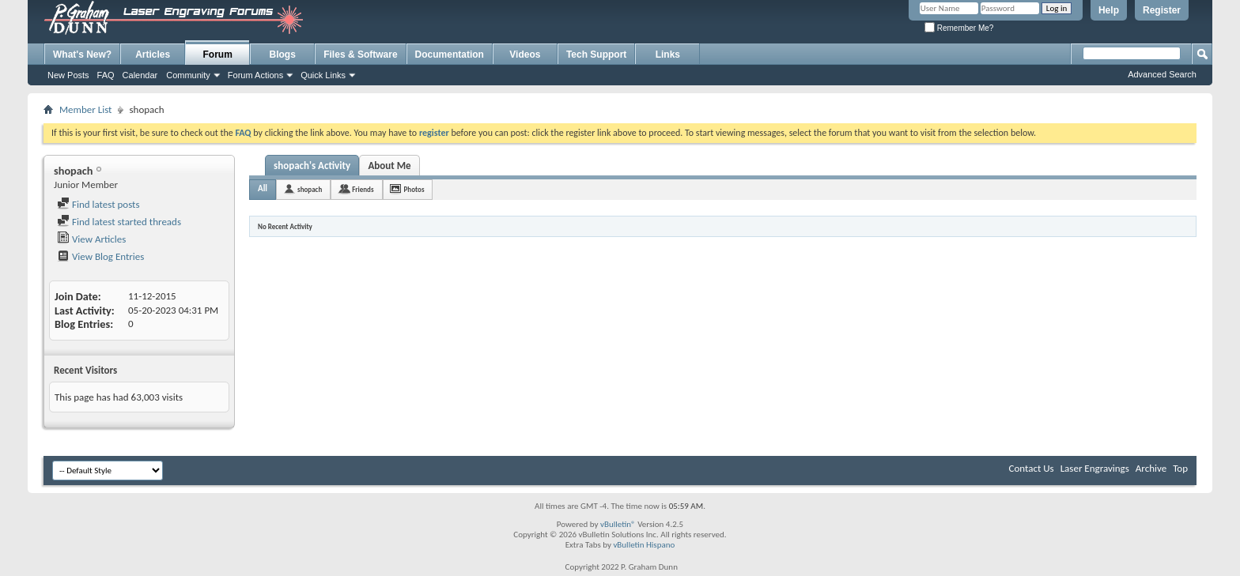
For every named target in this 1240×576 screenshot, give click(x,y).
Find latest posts (98, 204)
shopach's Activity (312, 165)
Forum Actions (255, 75)
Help (1108, 10)
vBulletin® (618, 524)
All (262, 188)
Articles (152, 54)
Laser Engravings (1094, 468)
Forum (217, 54)
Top (1180, 468)
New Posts (68, 75)
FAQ (106, 75)
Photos (414, 189)
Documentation (449, 54)
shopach (309, 189)
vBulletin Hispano (644, 545)
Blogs (283, 54)
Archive (1151, 468)
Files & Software (360, 54)
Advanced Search (1162, 74)
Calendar (140, 75)
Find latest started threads (119, 222)
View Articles (91, 239)
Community (188, 75)
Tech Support (596, 54)
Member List (85, 109)
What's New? (82, 54)
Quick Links (323, 75)
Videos (524, 54)
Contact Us (1031, 468)
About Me (389, 165)
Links (668, 54)
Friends (362, 189)
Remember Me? (958, 28)
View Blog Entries (100, 256)
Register (1162, 10)
